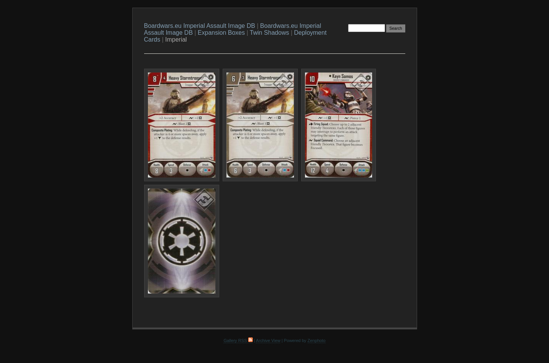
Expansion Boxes (221, 32)
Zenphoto (317, 340)
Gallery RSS (237, 340)
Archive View (268, 340)
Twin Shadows (269, 32)
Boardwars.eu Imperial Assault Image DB (199, 26)
